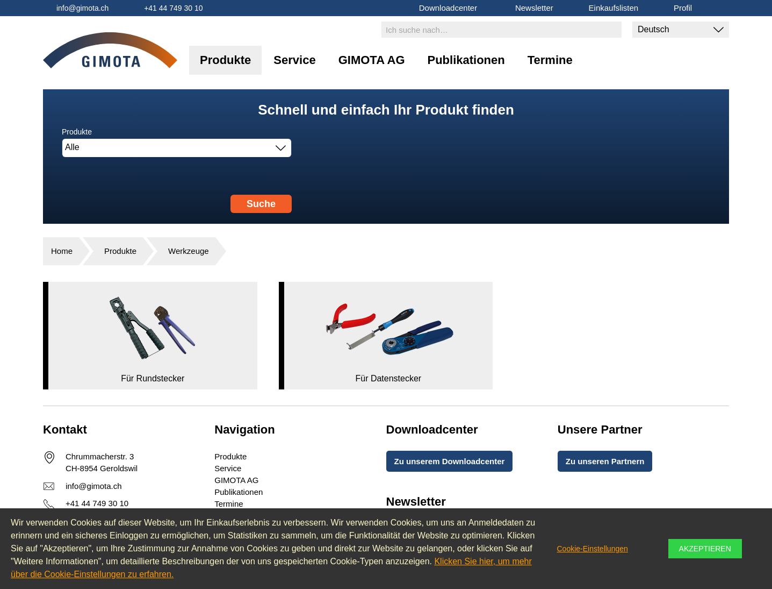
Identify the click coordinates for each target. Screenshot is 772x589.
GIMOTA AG (371, 60)
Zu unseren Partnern (605, 461)
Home (62, 251)
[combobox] (177, 148)
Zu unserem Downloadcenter (449, 461)
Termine (550, 60)
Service (294, 60)
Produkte (225, 60)
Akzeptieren (705, 548)
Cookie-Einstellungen (592, 548)
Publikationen (466, 60)
